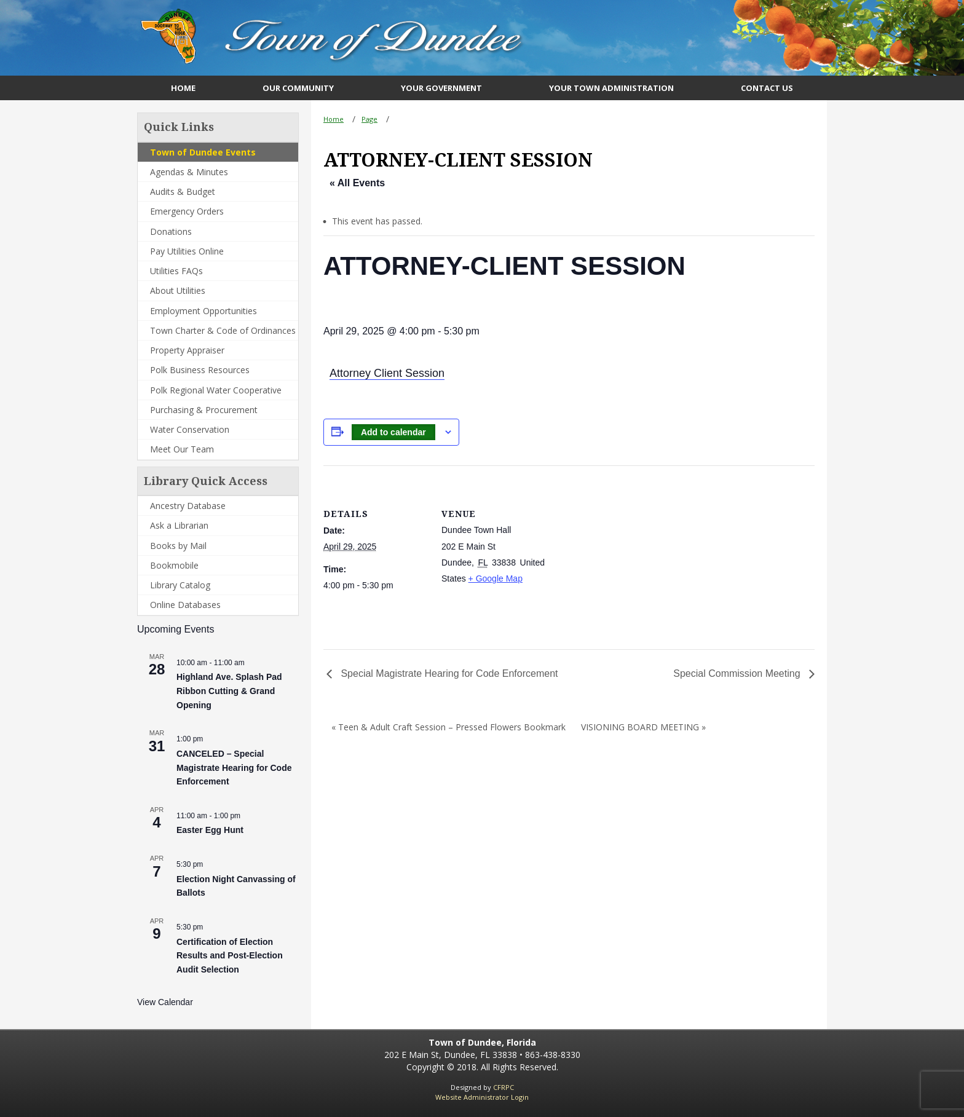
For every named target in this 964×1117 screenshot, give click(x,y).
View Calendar (165, 1002)
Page (369, 119)
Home (333, 119)
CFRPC (503, 1087)
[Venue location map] (624, 550)
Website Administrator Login (482, 1097)
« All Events (357, 183)
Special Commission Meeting (738, 673)
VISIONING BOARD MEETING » (643, 727)
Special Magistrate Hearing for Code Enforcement (448, 673)
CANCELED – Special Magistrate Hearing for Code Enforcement (233, 767)
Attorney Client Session (387, 373)
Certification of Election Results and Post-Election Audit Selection (229, 955)
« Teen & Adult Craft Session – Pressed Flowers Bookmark (448, 727)
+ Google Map (495, 578)
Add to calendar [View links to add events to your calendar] (393, 432)
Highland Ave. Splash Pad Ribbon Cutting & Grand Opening (229, 690)
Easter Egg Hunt (209, 830)
